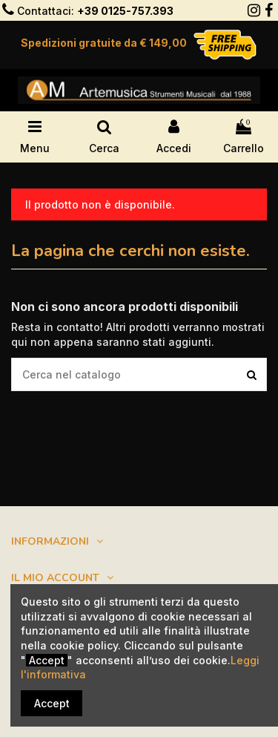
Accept (52, 703)
